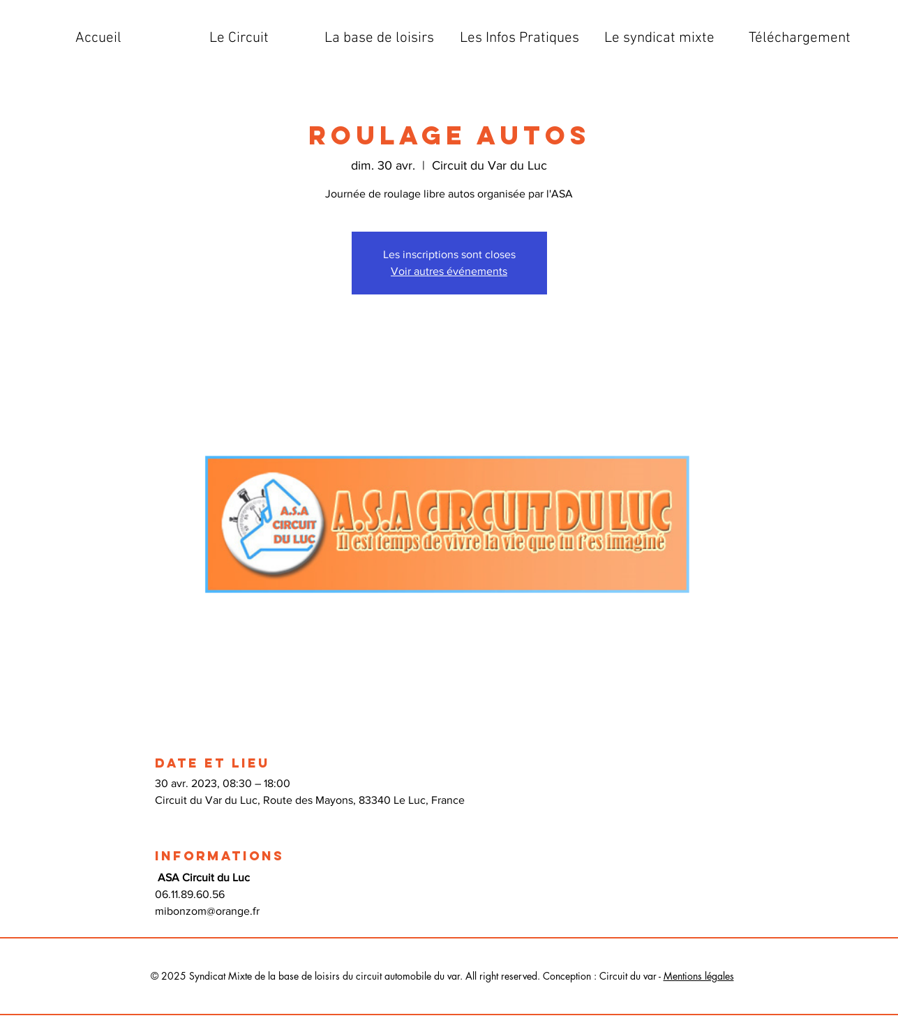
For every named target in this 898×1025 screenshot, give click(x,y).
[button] (239, 38)
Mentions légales (699, 975)
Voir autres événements (449, 271)
